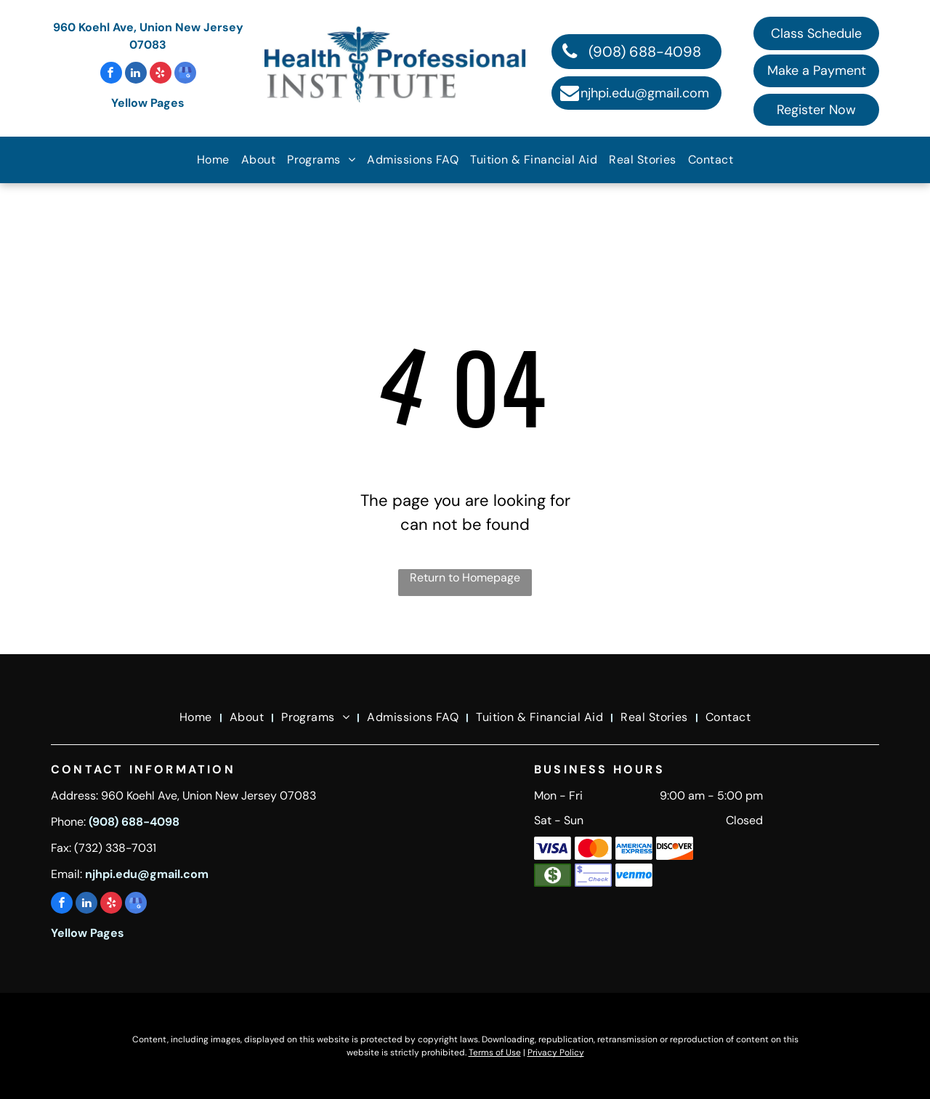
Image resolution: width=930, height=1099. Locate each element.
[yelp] (160, 74)
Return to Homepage (465, 577)
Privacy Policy (555, 1052)
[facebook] (111, 74)
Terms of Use (495, 1052)
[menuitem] (213, 160)
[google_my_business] (185, 74)
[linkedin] (136, 74)
